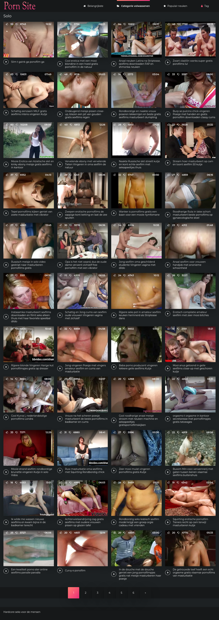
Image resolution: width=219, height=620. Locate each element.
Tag (205, 6)
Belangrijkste (93, 6)
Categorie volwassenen (133, 6)
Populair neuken (175, 6)
